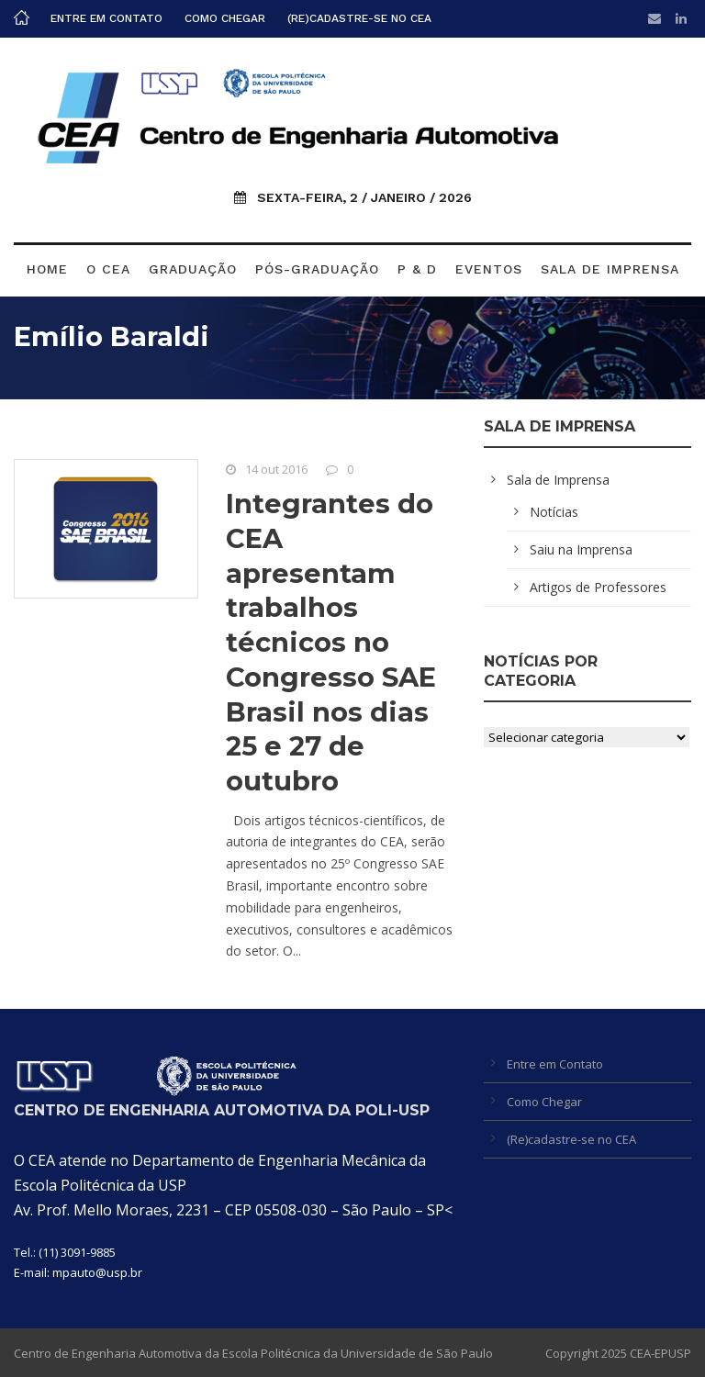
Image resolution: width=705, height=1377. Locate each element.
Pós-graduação (317, 269)
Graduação (193, 269)
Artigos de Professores (598, 587)
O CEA (108, 269)
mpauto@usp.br (97, 1272)
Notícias (554, 512)
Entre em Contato (106, 18)
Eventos (488, 269)
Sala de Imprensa (610, 269)
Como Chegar (225, 18)
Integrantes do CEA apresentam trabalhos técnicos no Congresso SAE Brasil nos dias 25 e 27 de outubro (331, 642)
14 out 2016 (276, 469)
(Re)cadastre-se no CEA (359, 18)
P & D (417, 269)
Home (47, 269)
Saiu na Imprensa (581, 549)
